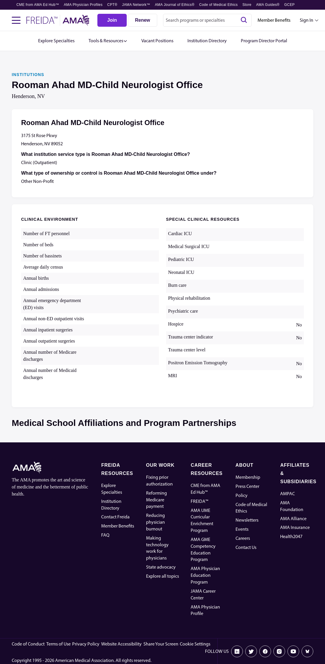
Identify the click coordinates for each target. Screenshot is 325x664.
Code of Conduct (28, 644)
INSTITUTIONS (28, 74)
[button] (108, 41)
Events (242, 529)
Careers (243, 538)
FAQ (105, 535)
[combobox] (207, 20)
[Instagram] (279, 651)
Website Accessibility (121, 644)
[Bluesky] (307, 651)
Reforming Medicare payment (156, 499)
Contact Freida (115, 517)
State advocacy (161, 567)
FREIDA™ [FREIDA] (199, 501)
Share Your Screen (160, 644)
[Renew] (142, 20)
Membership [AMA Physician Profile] (248, 477)
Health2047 (291, 536)
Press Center (247, 486)
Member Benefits (274, 20)
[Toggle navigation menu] (16, 20)
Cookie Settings (195, 644)
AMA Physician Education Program (205, 575)
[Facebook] (265, 651)
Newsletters (247, 520)
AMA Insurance (295, 527)
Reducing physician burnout (155, 522)
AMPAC (287, 493)
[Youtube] (293, 651)
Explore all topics (162, 576)
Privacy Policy (85, 644)
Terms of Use (58, 644)
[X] (251, 651)
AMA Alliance (293, 518)
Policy (242, 495)
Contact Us (246, 547)
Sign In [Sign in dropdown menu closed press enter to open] (306, 20)
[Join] (112, 20)
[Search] (243, 20)
